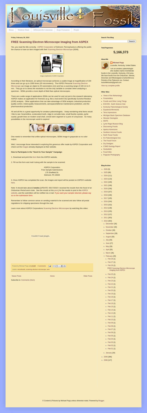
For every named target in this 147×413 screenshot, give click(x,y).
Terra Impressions (109, 112)
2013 (106, 211)
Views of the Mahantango (112, 96)
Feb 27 (110, 262)
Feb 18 (110, 297)
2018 (106, 195)
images (25, 147)
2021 (106, 185)
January (109, 353)
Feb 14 (110, 310)
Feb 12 (110, 313)
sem (48, 269)
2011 (106, 218)
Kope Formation (63, 30)
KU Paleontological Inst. (112, 138)
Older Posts (87, 276)
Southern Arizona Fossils (112, 132)
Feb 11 (110, 316)
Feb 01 (110, 349)
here (13, 183)
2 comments (42, 266)
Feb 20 (110, 290)
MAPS (105, 121)
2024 (106, 176)
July (107, 240)
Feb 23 (110, 281)
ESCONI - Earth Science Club (114, 104)
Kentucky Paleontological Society (115, 107)
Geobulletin (107, 149)
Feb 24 (110, 278)
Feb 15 (110, 307)
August (108, 237)
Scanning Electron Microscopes (56, 208)
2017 (106, 198)
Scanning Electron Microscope (60, 49)
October (109, 230)
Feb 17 (110, 300)
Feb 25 (110, 274)
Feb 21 (110, 287)
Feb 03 (110, 342)
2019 (106, 192)
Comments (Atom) (28, 280)
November (110, 227)
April (108, 250)
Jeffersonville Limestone (43, 30)
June (108, 243)
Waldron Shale (23, 30)
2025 (106, 172)
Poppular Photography (111, 155)
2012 (106, 214)
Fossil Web (107, 152)
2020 (106, 189)
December (110, 224)
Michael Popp (118, 63)
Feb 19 (110, 294)
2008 (106, 360)
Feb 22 (110, 284)
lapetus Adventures (110, 129)
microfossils (21, 269)
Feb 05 (110, 336)
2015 (106, 205)
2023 (106, 179)
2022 (106, 182)
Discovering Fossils (110, 127)
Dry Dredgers (108, 144)
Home (11, 30)
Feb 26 (110, 265)
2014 (106, 208)
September (110, 233)
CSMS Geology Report (111, 146)
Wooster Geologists (110, 118)
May (107, 246)
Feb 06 (110, 332)
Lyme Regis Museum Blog (113, 124)
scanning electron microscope (36, 269)
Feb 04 (110, 339)
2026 (106, 169)
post (56, 190)
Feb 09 (110, 323)
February (109, 256)
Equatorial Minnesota (111, 110)
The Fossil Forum (109, 141)
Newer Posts (16, 276)
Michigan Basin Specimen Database (116, 115)
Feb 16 (110, 303)
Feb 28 (110, 259)
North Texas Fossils (110, 135)
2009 (106, 357)
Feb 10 (110, 320)
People (76, 30)
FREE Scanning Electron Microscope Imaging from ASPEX (49, 41)
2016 (106, 201)
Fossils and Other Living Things (115, 101)
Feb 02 (110, 345)
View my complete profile (110, 86)
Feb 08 (110, 326)
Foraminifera (108, 98)
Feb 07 (110, 329)
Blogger (101, 401)
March (108, 253)
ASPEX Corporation (45, 47)
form (34, 157)
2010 (106, 221)
